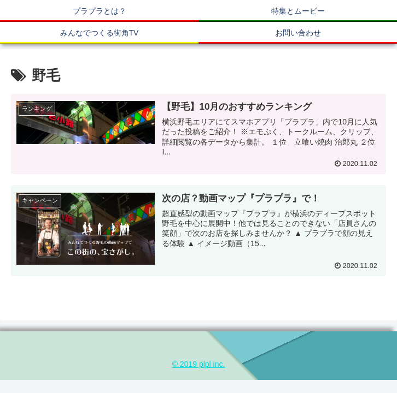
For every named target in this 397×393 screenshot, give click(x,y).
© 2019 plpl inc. (198, 364)
